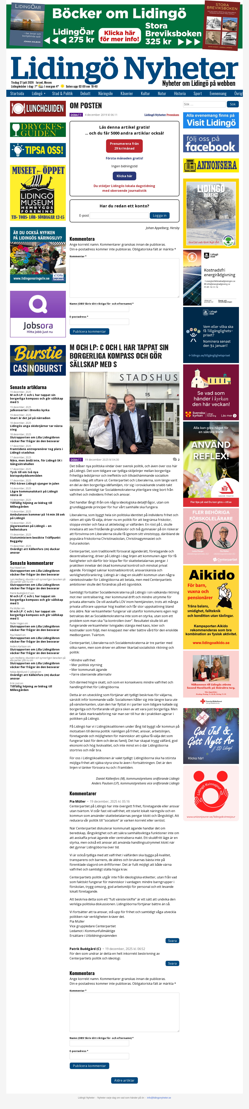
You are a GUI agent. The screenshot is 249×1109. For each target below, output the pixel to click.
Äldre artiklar (124, 1080)
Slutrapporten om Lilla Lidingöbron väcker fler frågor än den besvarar (35, 439)
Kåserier (127, 93)
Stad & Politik (62, 93)
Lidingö (37, 93)
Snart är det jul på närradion (30, 418)
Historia (180, 93)
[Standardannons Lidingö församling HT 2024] (211, 419)
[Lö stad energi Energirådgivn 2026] (211, 304)
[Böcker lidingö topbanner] (124, 50)
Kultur (145, 93)
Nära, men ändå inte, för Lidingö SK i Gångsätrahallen (36, 462)
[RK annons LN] (211, 705)
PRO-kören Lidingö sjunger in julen (34, 483)
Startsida (17, 93)
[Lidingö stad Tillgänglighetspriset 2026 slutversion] (211, 362)
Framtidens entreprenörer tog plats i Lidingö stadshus (36, 450)
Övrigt (239, 93)
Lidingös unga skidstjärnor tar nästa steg (36, 427)
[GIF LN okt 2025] (211, 563)
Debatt (85, 93)
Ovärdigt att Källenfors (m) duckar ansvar (35, 550)
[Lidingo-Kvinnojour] (211, 820)
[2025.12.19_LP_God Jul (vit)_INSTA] (211, 247)
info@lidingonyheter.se (159, 1097)
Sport (198, 93)
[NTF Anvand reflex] (211, 505)
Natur (162, 93)
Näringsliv (105, 93)
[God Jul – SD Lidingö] (211, 763)
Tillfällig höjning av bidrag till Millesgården (31, 504)
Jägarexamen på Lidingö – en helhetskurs (30, 527)
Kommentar (78, 256)
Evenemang (218, 93)
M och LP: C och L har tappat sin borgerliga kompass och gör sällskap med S (36, 398)
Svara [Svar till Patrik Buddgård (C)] (172, 963)
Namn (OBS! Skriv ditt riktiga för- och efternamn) (102, 303)
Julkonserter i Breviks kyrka (29, 410)
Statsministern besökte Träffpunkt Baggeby (35, 539)
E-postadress (79, 316)
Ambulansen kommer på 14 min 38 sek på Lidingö (37, 516)
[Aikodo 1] (211, 648)
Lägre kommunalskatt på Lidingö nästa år (34, 493)
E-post (84, 215)
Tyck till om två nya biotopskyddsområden (26, 473)
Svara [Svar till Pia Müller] (172, 941)
